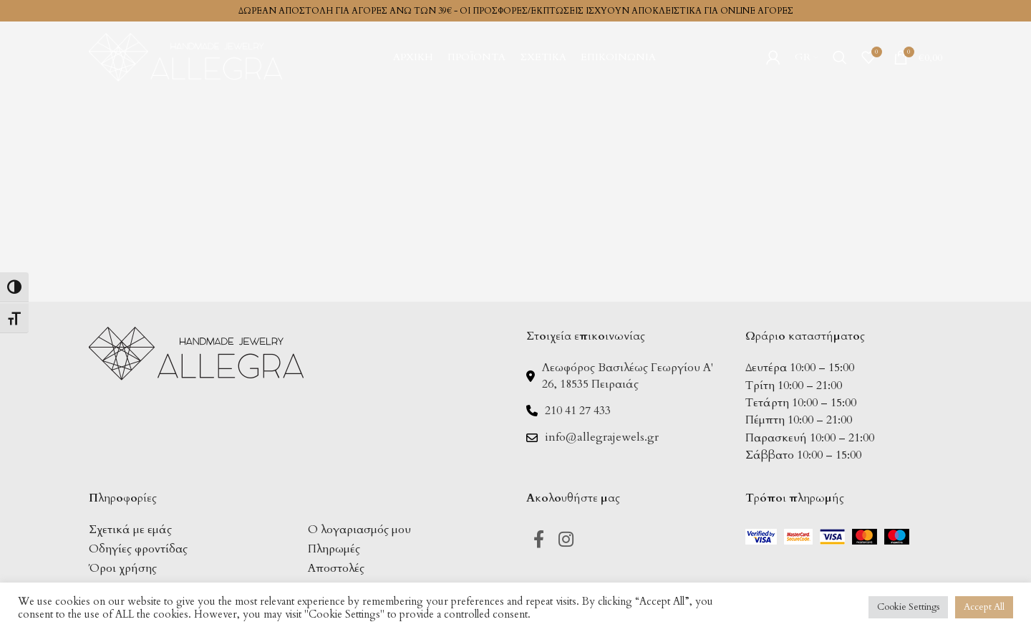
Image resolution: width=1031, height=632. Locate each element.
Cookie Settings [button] (908, 606)
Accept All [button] (984, 606)
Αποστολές (336, 568)
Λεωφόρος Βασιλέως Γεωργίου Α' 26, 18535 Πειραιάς (627, 375)
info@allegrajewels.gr (602, 437)
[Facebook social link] (538, 540)
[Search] (840, 57)
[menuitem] (806, 57)
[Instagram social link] (566, 540)
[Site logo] (185, 56)
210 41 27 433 (578, 410)
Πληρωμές (334, 549)
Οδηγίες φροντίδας (138, 549)
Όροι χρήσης (123, 568)
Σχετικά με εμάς (130, 529)
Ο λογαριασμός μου (359, 529)
